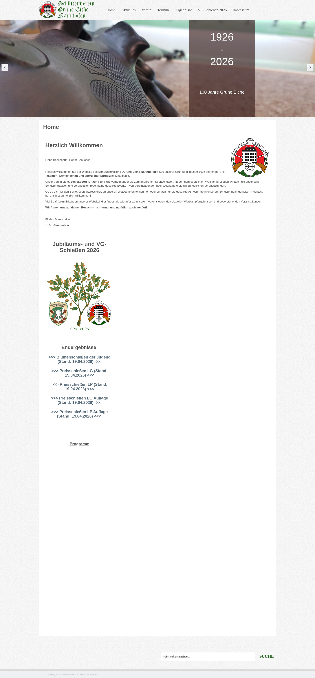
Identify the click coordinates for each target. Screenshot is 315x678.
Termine (163, 10)
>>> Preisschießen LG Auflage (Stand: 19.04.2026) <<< (79, 400)
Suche (266, 656)
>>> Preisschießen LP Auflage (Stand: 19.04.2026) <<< (79, 414)
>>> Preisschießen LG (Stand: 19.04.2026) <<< (79, 373)
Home (110, 10)
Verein (146, 10)
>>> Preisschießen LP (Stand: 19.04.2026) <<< (79, 386)
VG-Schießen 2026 (212, 10)
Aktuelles (128, 10)
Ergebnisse (184, 10)
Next (310, 67)
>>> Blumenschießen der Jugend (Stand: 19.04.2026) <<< (79, 359)
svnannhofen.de (71, 674)
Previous (4, 67)
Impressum (241, 10)
